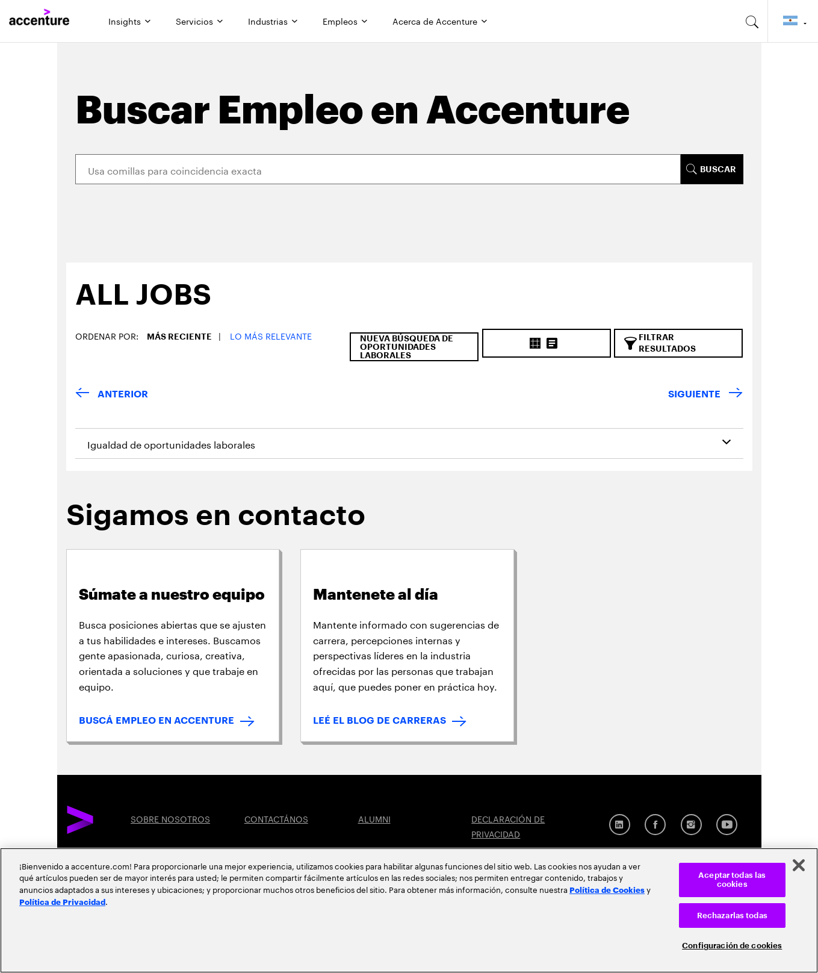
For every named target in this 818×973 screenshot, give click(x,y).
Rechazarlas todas (732, 915)
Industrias (268, 20)
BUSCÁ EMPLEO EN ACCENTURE (156, 721)
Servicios (194, 20)
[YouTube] (726, 824)
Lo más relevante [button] (271, 335)
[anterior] (111, 395)
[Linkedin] (619, 824)
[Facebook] (655, 824)
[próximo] (705, 395)
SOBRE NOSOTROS (170, 818)
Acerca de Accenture (434, 20)
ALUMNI (374, 818)
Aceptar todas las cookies (732, 880)
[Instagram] (691, 824)
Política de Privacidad (62, 901)
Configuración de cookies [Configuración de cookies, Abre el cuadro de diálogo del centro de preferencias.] (732, 946)
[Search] (378, 169)
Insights (124, 20)
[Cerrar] (798, 865)
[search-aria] (752, 21)
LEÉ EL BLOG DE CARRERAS (379, 721)
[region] (409, 910)
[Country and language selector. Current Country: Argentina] (793, 21)
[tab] (138, 305)
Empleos (340, 20)
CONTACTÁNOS (276, 818)
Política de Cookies (607, 889)
